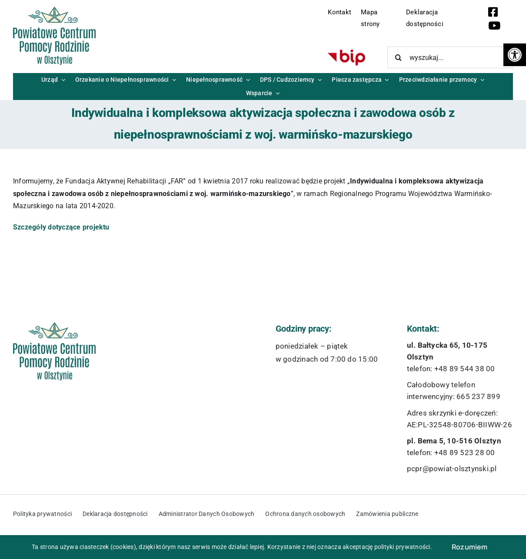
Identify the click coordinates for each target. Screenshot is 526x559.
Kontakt (339, 12)
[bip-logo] (346, 53)
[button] (514, 54)
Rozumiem (470, 547)
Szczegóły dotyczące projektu (61, 227)
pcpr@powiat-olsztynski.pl (452, 468)
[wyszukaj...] (450, 57)
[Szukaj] (398, 57)
